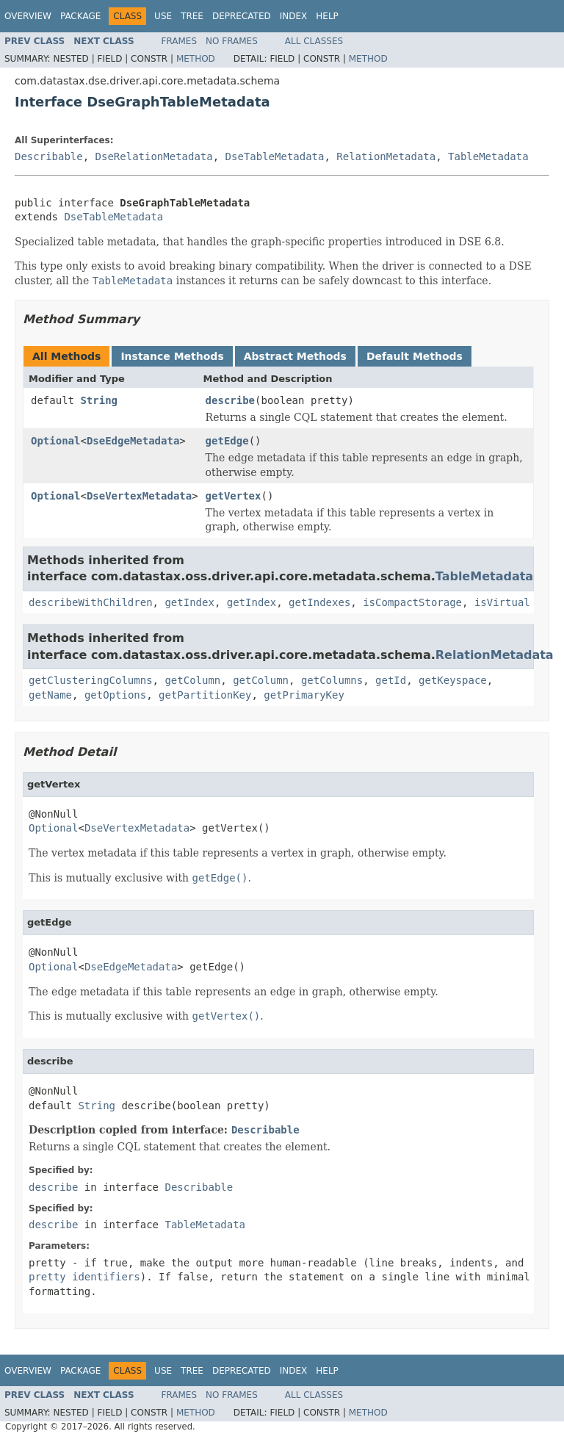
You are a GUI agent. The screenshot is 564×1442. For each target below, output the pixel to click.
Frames (180, 41)
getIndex (189, 602)
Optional (55, 441)
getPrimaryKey (304, 695)
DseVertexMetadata (139, 496)
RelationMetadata (385, 156)
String (99, 400)
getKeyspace (453, 680)
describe (230, 400)
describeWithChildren (91, 602)
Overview (27, 16)
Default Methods (414, 356)
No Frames (232, 41)
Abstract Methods (295, 356)
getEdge (227, 441)
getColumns (332, 680)
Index (294, 16)
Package (80, 16)
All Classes (314, 41)
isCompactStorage (412, 602)
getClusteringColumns (91, 680)
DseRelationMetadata (154, 156)
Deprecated (241, 16)
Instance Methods (171, 356)
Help (327, 16)
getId (390, 680)
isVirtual (502, 602)
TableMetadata (488, 156)
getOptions (115, 695)
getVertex (233, 496)
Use (163, 16)
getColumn (192, 680)
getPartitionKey (205, 695)
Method (195, 59)
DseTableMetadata (275, 156)
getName (50, 695)
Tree (192, 16)
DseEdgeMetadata (133, 441)
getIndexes (319, 602)
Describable (49, 156)
